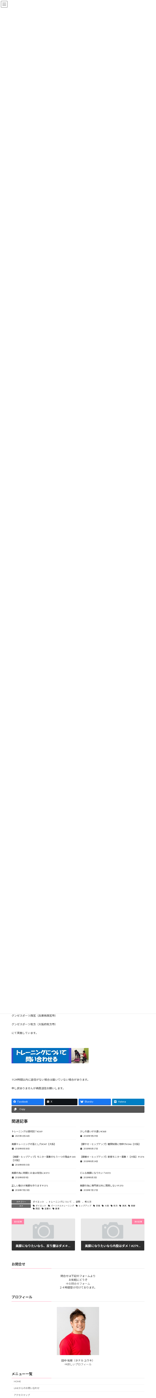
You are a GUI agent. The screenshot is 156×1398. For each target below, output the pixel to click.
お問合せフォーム (79, 1283)
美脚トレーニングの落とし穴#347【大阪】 (34, 1144)
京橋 (98, 1206)
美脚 (133, 1206)
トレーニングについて (60, 1201)
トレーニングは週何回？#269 (27, 1131)
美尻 (124, 1206)
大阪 (107, 1206)
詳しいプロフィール (79, 1364)
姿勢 (78, 1201)
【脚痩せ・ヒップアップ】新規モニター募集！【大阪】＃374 (112, 1156)
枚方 (115, 1206)
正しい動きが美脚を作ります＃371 (30, 1185)
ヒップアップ (85, 1206)
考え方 (88, 1201)
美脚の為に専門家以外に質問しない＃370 (101, 1185)
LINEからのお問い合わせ (26, 1388)
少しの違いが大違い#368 (93, 1131)
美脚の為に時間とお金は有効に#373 (30, 1172)
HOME (17, 1381)
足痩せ (47, 1208)
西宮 (38, 1208)
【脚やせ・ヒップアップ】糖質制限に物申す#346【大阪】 (110, 1144)
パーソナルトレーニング (62, 1206)
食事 (57, 1208)
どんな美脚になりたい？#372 (95, 1172)
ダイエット (38, 1201)
